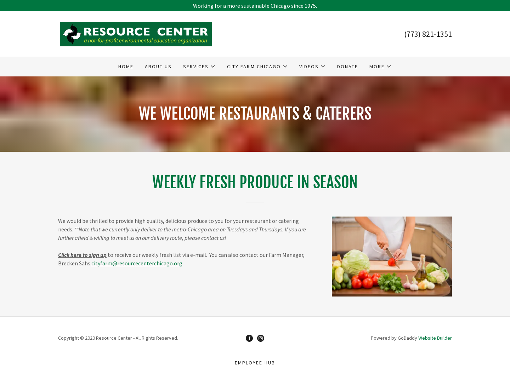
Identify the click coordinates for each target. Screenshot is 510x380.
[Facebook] (249, 338)
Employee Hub (255, 362)
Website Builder (435, 338)
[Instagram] (260, 338)
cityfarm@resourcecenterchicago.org (136, 263)
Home (126, 66)
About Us (158, 66)
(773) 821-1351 (428, 34)
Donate (347, 66)
